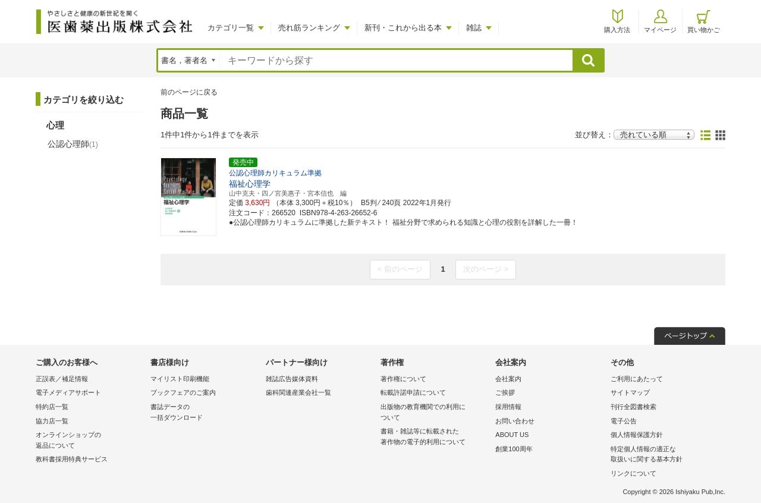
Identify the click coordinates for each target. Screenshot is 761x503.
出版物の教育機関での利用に (434, 413)
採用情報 (508, 406)
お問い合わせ (514, 421)
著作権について (403, 378)
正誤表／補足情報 (62, 378)
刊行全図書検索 (633, 406)
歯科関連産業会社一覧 (298, 392)
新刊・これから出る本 (403, 27)
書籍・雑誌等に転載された (434, 437)
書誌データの (204, 413)
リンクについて (633, 473)
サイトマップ (630, 392)
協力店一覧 (52, 421)
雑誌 (474, 27)
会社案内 (508, 378)
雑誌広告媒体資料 (292, 378)
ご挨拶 (505, 392)
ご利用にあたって (637, 378)
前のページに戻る (189, 92)
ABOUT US (512, 434)
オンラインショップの (90, 441)
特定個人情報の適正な (665, 455)
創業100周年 (513, 448)
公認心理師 (73, 144)
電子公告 (624, 421)
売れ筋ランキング (309, 27)
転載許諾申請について (413, 392)
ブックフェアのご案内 (183, 392)
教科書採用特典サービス (72, 459)
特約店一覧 (52, 406)
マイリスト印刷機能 (179, 378)
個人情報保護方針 (637, 434)
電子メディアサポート (68, 392)
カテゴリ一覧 (230, 27)
